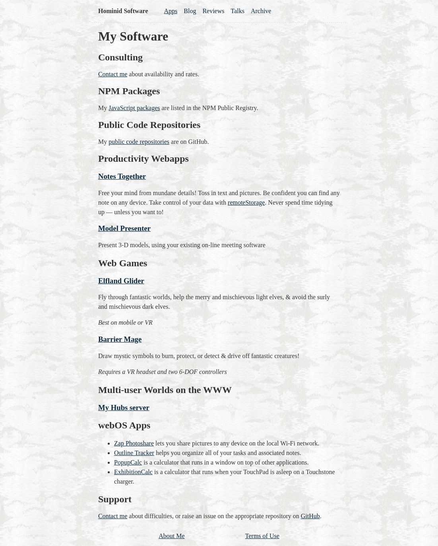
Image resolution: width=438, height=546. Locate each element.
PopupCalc (128, 462)
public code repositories (139, 141)
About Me (171, 535)
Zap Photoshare (134, 443)
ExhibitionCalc (133, 472)
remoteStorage (246, 202)
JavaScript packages (134, 108)
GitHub (310, 516)
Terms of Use (262, 535)
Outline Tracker (134, 452)
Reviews (213, 11)
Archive (261, 11)
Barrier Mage (119, 339)
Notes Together (122, 176)
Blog (190, 11)
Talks (237, 11)
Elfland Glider (121, 281)
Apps (170, 11)
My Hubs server (123, 407)
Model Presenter (124, 228)
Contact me (112, 74)
